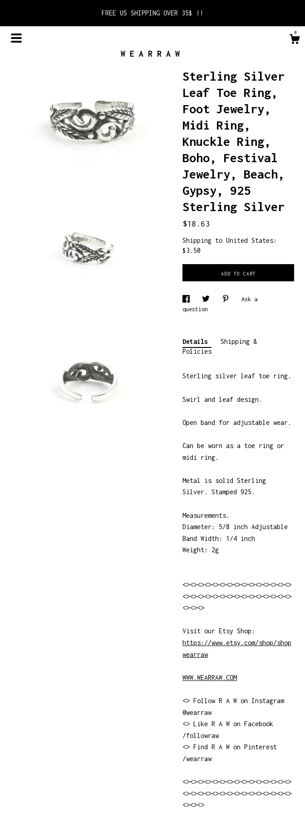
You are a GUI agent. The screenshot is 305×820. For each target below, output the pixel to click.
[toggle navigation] (16, 38)
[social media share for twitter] (207, 299)
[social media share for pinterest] (227, 299)
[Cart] (295, 40)
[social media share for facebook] (187, 299)
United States (249, 240)
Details (197, 341)
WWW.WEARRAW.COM (209, 677)
